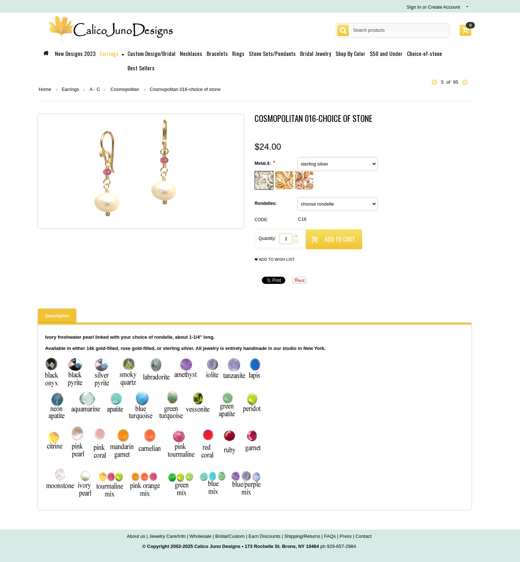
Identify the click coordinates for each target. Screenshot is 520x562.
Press (345, 536)
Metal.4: (263, 163)
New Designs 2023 (75, 53)
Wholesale (201, 536)
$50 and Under (386, 53)
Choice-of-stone (424, 53)
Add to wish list (275, 259)
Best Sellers (141, 67)
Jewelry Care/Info (167, 536)
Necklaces (191, 53)
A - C (95, 89)
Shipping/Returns (302, 536)
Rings (238, 53)
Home (45, 89)
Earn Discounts (264, 536)
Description (57, 316)
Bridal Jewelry (315, 53)
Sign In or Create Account (433, 7)
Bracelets (217, 53)
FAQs (330, 536)
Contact (363, 536)
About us (136, 536)
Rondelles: (266, 203)
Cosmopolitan (124, 89)
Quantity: (267, 238)
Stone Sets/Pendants (272, 53)
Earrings (109, 53)
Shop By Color (350, 53)
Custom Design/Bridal (151, 53)
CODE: (261, 219)
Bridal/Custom (230, 536)
